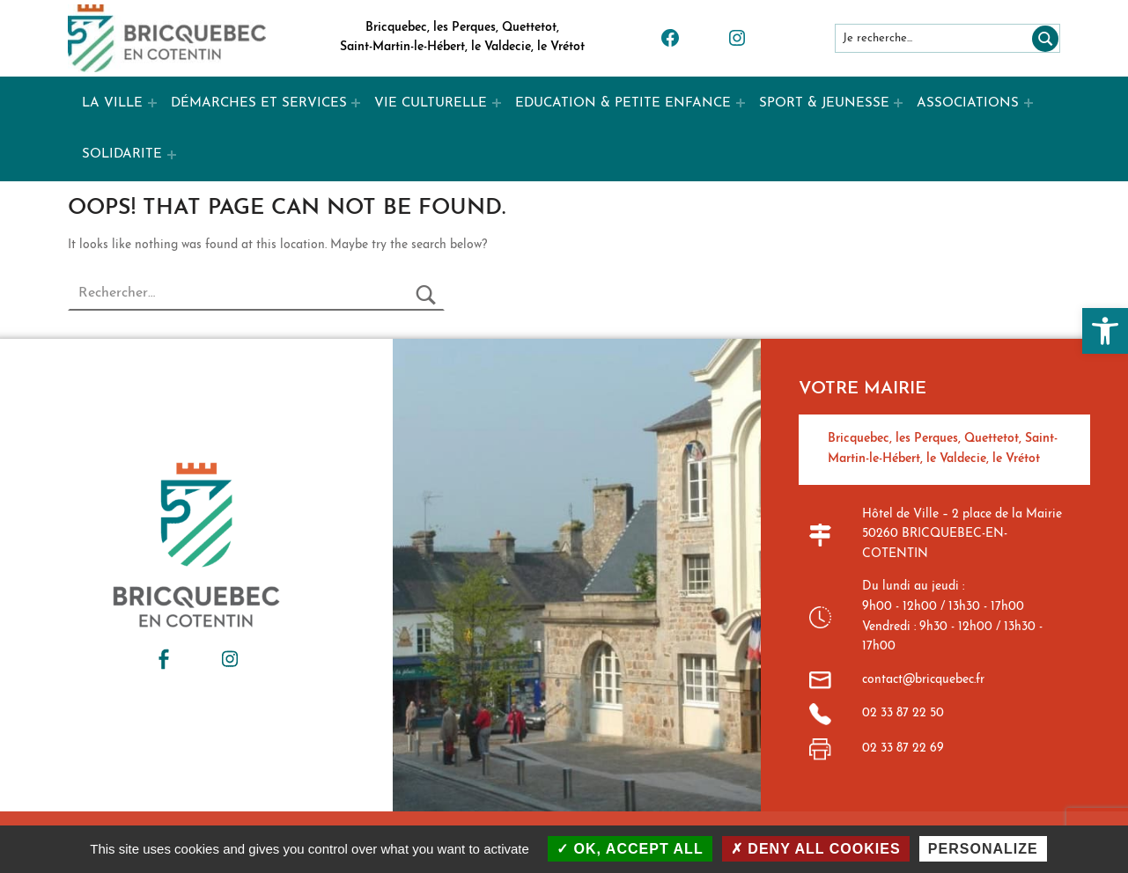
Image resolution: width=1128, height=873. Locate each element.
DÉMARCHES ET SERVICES (259, 103)
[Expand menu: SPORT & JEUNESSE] (898, 103)
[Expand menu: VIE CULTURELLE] (496, 103)
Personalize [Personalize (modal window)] (983, 848)
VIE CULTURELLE (430, 103)
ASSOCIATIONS (968, 103)
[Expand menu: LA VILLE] (152, 103)
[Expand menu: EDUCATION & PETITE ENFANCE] (740, 103)
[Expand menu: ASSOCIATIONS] (1028, 103)
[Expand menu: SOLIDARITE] (171, 154)
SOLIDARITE (122, 154)
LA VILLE (112, 103)
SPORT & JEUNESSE (824, 103)
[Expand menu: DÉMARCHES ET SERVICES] (355, 103)
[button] (1105, 331)
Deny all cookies (816, 848)
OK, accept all (630, 848)
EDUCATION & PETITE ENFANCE (623, 103)
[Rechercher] (1041, 38)
